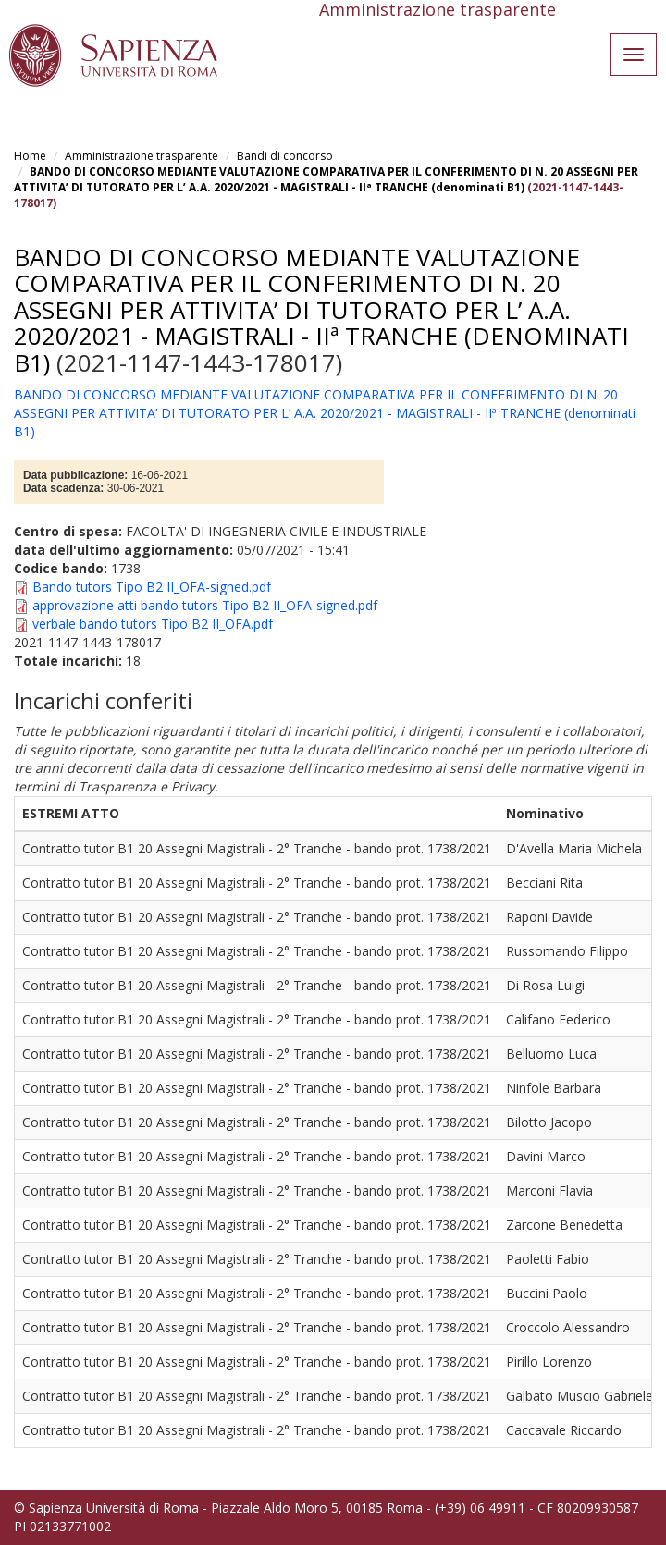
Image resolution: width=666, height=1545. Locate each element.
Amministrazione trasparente (141, 156)
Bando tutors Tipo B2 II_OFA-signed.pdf (151, 586)
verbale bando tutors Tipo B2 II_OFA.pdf (152, 623)
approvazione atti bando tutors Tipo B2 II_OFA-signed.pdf (204, 605)
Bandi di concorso (285, 156)
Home (30, 156)
